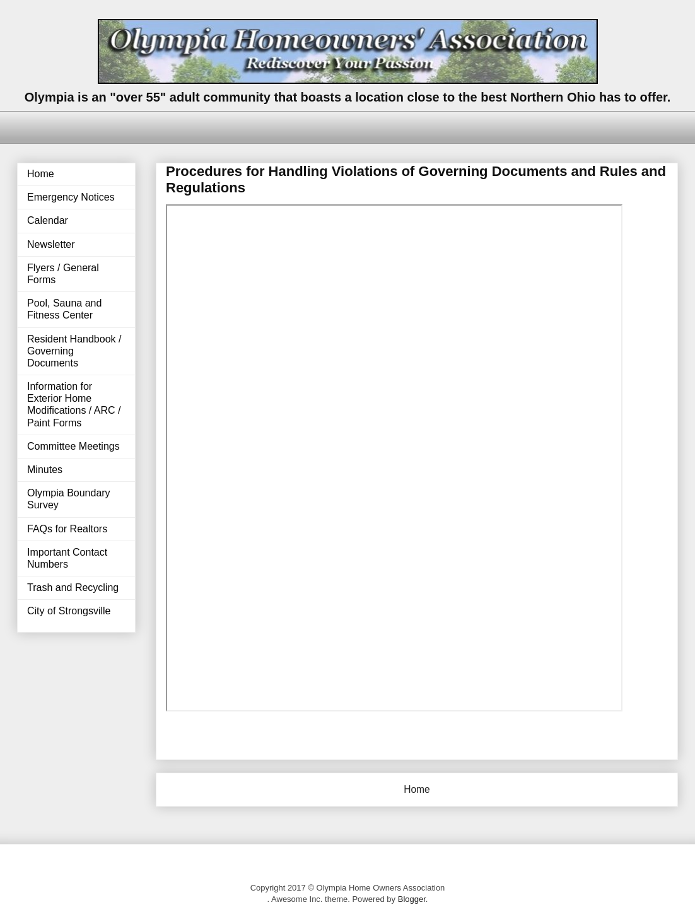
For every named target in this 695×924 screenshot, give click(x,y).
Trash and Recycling (73, 587)
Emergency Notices (71, 197)
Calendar (47, 220)
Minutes (44, 469)
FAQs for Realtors (67, 528)
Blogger (412, 899)
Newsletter (51, 244)
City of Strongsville (69, 610)
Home (417, 789)
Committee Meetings (73, 446)
